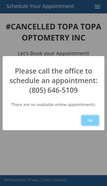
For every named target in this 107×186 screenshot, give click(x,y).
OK (90, 120)
